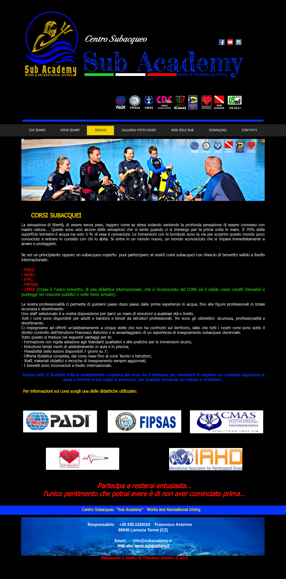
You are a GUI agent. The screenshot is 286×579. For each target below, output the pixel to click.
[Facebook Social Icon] (222, 42)
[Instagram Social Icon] (239, 42)
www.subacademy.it (152, 546)
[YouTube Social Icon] (230, 42)
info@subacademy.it (152, 541)
